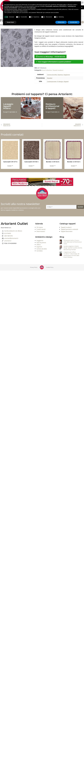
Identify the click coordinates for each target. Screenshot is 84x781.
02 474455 (7, 233)
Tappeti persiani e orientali (69, 229)
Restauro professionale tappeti (52, 106)
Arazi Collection (47, 70)
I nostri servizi (40, 229)
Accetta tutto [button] (73, 22)
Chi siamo (39, 227)
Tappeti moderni (58, 70)
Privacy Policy (33, 267)
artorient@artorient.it (11, 238)
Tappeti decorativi (66, 231)
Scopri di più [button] (10, 22)
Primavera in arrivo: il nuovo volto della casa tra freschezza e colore (73, 242)
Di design (60, 81)
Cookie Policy (49, 267)
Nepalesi (49, 78)
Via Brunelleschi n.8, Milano (13, 231)
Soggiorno (67, 75)
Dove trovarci (40, 231)
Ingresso (60, 75)
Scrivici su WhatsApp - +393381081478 (50, 56)
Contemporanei (52, 81)
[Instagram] (82, 22)
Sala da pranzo (41, 242)
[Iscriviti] (80, 207)
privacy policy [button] (62, 4)
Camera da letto (52, 75)
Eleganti (66, 81)
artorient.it (7, 241)
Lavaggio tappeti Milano (8, 106)
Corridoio (39, 251)
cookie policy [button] (32, 7)
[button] (58, 62)
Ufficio (38, 245)
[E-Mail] (61, 207)
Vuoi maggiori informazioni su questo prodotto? (54, 62)
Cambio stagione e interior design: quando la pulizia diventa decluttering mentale (73, 247)
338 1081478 (8, 236)
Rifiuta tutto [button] (61, 22)
